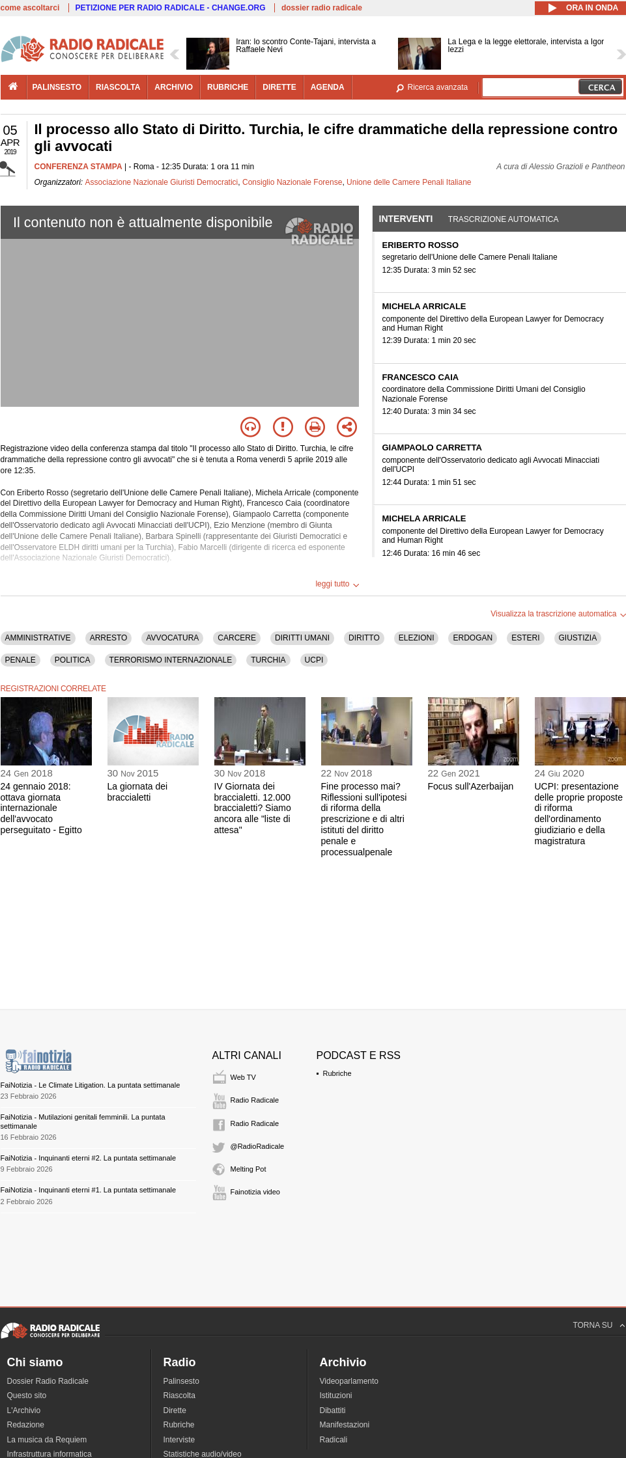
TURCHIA (268, 660)
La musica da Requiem (47, 1439)
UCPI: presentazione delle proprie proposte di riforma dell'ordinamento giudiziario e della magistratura (579, 813)
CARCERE (237, 637)
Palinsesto (181, 1381)
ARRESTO (109, 637)
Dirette (175, 1410)
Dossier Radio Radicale (48, 1381)
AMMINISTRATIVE (38, 637)
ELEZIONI (416, 637)
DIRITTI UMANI (302, 637)
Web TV (243, 1077)
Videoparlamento (349, 1381)
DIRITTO (364, 637)
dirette (279, 87)
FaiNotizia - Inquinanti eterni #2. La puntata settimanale (89, 1158)
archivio (173, 87)
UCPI (314, 660)
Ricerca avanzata (438, 87)
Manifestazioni (345, 1424)
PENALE (20, 660)
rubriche (227, 87)
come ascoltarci (30, 7)
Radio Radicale (255, 1100)
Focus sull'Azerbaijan (471, 786)
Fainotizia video (255, 1192)
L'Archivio (24, 1410)
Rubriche (337, 1073)
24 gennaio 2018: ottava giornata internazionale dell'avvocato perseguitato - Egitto (41, 808)
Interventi (406, 218)
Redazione (25, 1424)
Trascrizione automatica (503, 219)
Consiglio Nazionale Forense (292, 182)
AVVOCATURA (172, 637)
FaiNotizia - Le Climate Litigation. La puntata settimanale (90, 1085)
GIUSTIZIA (578, 637)
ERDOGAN (472, 637)
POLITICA (73, 660)
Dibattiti (333, 1410)
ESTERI (525, 637)
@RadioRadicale (258, 1146)
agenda (328, 87)
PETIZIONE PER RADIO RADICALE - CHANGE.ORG (171, 7)
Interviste (179, 1439)
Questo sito (27, 1395)
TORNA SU (592, 1325)
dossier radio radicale (321, 7)
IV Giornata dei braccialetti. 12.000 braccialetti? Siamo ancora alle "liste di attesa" (252, 808)
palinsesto (57, 87)
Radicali (334, 1439)
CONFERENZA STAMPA (78, 166)
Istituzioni (336, 1395)
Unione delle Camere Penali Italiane (409, 182)
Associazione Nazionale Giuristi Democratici (161, 182)
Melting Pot (248, 1169)
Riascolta (179, 1395)
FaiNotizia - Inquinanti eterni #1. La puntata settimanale (89, 1190)
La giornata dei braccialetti (137, 792)
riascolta (118, 87)
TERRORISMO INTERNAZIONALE (171, 660)
